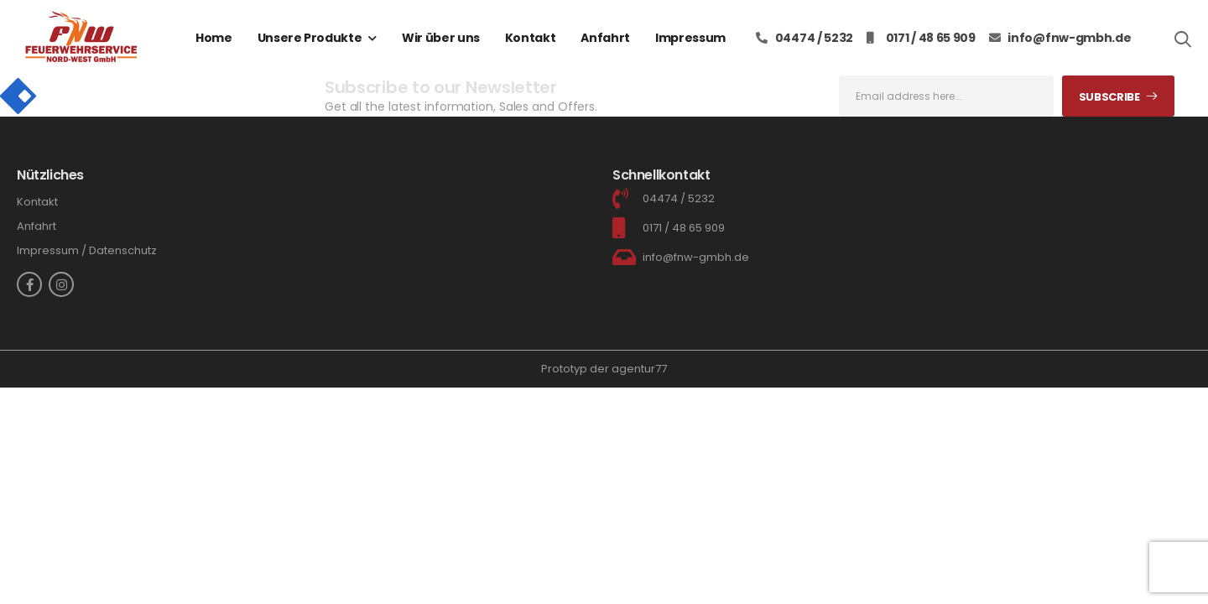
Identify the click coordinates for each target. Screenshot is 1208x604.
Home (213, 37)
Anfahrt (605, 37)
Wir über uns (441, 37)
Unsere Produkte (310, 37)
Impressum (690, 37)
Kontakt (530, 37)
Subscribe (1109, 97)
